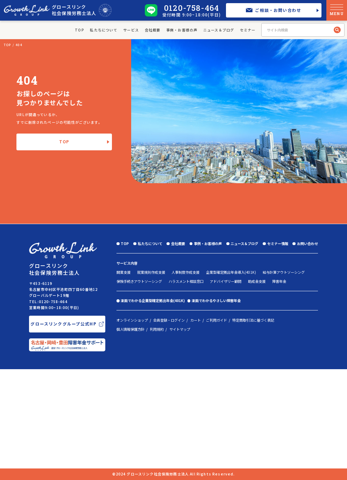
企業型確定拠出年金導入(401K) (231, 272)
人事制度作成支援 (185, 272)
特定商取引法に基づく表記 (253, 320)
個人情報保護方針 (130, 329)
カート (195, 320)
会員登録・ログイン (169, 320)
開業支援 (123, 272)
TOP (79, 30)
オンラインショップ (132, 320)
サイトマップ (179, 329)
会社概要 (153, 30)
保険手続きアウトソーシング (139, 281)
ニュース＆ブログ (218, 30)
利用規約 (157, 329)
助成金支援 (256, 281)
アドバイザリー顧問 (225, 281)
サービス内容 (126, 263)
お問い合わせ (307, 243)
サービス (131, 30)
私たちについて (103, 30)
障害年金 (279, 281)
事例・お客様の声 (181, 30)
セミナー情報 (277, 243)
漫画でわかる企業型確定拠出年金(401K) (153, 300)
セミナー (248, 30)
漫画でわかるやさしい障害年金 (216, 300)
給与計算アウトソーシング (284, 272)
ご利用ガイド (216, 320)
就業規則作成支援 (151, 272)
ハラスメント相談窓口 (186, 281)
